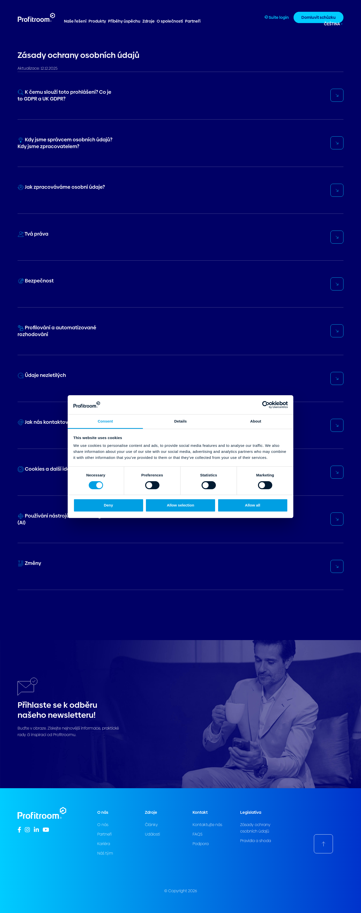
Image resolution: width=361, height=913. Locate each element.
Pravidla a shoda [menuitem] (255, 841)
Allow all (252, 505)
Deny (108, 505)
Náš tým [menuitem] (105, 853)
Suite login (277, 17)
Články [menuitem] (151, 825)
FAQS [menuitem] (198, 834)
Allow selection (180, 505)
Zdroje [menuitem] (148, 21)
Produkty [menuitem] (97, 21)
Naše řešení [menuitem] (75, 21)
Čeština (332, 24)
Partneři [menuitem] (193, 21)
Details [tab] (180, 421)
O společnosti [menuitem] (170, 21)
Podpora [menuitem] (201, 844)
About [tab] (255, 421)
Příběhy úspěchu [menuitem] (124, 21)
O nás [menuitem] (102, 825)
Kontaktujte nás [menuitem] (207, 825)
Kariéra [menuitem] (103, 844)
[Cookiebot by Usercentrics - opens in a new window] (266, 405)
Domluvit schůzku (318, 17)
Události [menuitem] (152, 834)
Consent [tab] (105, 421)
